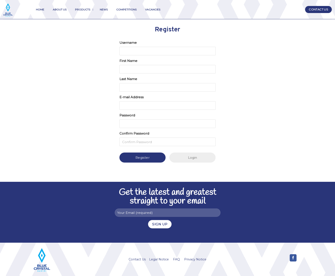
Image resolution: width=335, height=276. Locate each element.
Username (128, 43)
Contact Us (137, 259)
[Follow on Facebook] (293, 257)
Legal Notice (159, 259)
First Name (128, 61)
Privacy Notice (195, 259)
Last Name (128, 79)
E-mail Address (131, 97)
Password (127, 115)
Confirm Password (134, 133)
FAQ (176, 259)
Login (192, 158)
